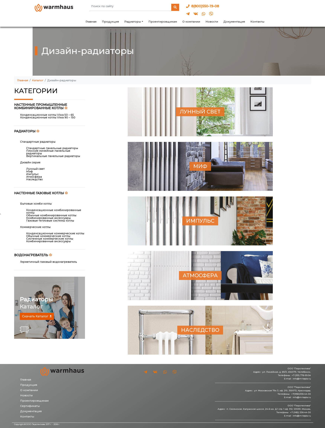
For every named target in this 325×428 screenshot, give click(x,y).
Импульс (32, 174)
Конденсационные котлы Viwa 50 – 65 (47, 114)
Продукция (110, 21)
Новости (212, 21)
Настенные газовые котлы (39, 193)
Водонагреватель (31, 255)
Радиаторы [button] (132, 21)
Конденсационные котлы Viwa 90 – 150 (47, 117)
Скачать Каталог (35, 316)
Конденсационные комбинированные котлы (53, 211)
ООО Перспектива (35, 424)
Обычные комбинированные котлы (51, 215)
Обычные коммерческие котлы (48, 236)
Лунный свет (35, 169)
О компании (191, 21)
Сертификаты (30, 406)
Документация (234, 21)
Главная (91, 21)
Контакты (257, 21)
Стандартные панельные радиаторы (52, 148)
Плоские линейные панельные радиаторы (48, 152)
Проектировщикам (162, 21)
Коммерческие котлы (35, 227)
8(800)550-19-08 (202, 6)
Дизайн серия (30, 162)
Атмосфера (34, 176)
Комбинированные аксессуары (48, 218)
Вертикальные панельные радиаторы (53, 156)
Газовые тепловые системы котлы (50, 220)
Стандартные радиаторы (37, 141)
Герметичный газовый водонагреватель (48, 261)
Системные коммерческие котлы (49, 238)
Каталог (37, 80)
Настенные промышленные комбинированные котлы (40, 106)
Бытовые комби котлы (36, 203)
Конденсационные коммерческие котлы (55, 233)
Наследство (34, 179)
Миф (29, 171)
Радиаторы (24, 131)
